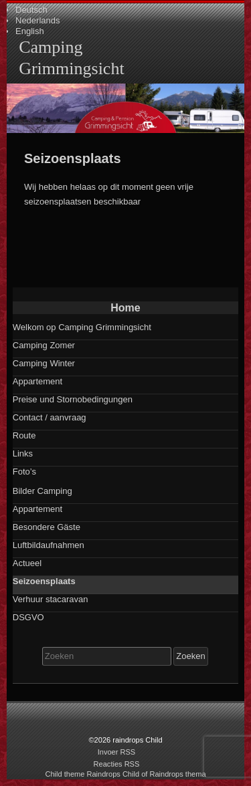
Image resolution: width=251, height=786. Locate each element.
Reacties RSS (117, 764)
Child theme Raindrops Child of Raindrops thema (125, 774)
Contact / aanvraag (49, 417)
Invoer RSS (117, 752)
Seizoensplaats (44, 581)
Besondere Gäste (46, 527)
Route (24, 435)
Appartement (37, 381)
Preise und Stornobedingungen (73, 399)
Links (23, 453)
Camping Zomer (44, 345)
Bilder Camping (42, 491)
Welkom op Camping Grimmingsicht (82, 327)
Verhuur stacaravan (50, 599)
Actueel (27, 563)
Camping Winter (44, 363)
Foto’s (24, 472)
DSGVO (28, 617)
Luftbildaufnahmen (48, 545)
